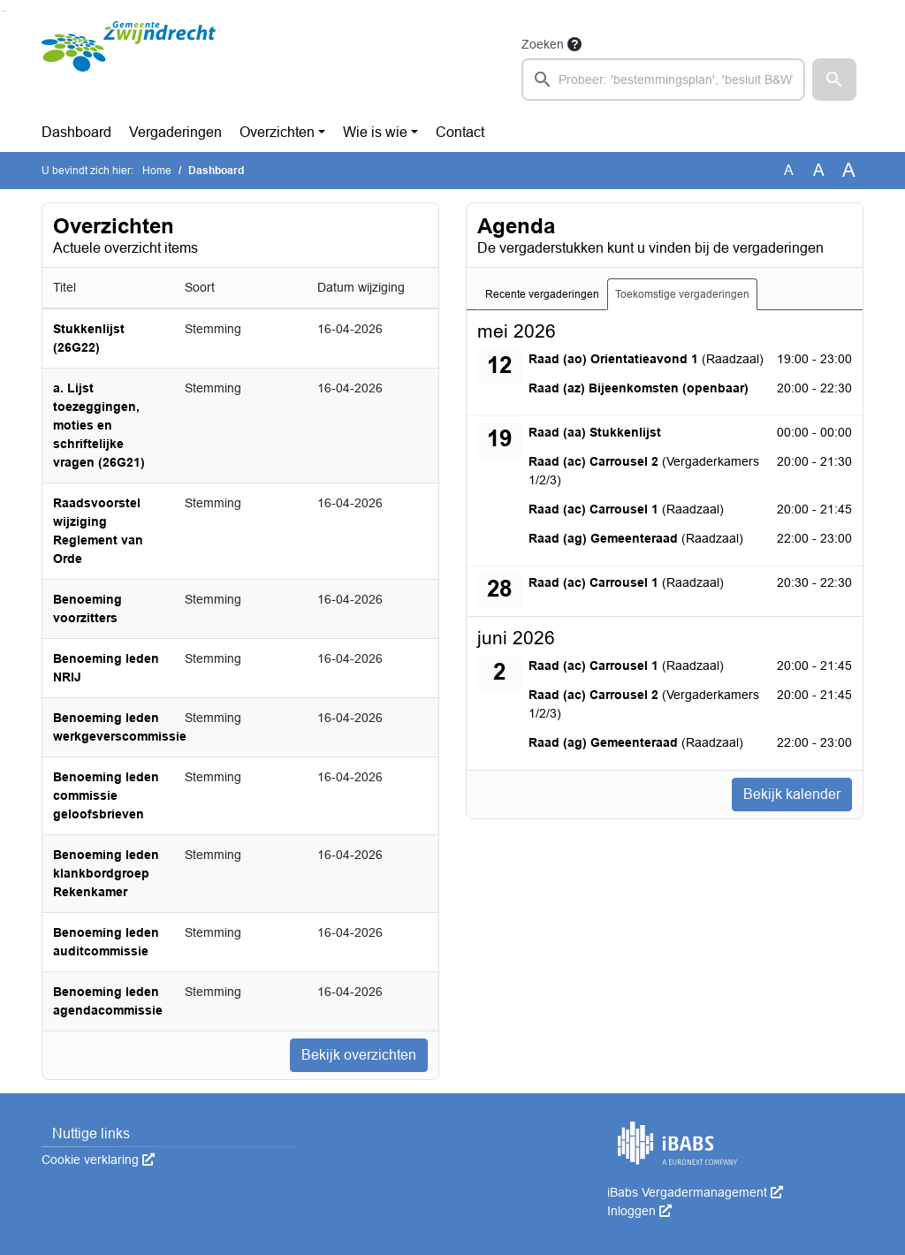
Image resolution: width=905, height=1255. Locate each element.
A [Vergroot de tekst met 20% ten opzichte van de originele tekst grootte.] (819, 170)
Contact (460, 132)
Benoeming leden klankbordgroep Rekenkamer (106, 873)
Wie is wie (375, 132)
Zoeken (542, 44)
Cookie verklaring (98, 1159)
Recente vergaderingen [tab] (542, 294)
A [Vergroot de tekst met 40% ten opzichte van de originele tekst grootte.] (849, 170)
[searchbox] (663, 79)
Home (156, 170)
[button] (834, 79)
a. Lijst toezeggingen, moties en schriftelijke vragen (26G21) (99, 425)
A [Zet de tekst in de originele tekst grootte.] (789, 170)
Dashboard (76, 132)
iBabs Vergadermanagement (695, 1192)
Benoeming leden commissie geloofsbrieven (106, 795)
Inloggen (639, 1211)
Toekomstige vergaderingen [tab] (682, 294)
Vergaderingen (175, 132)
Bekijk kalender (791, 794)
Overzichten (277, 132)
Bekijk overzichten (358, 1054)
